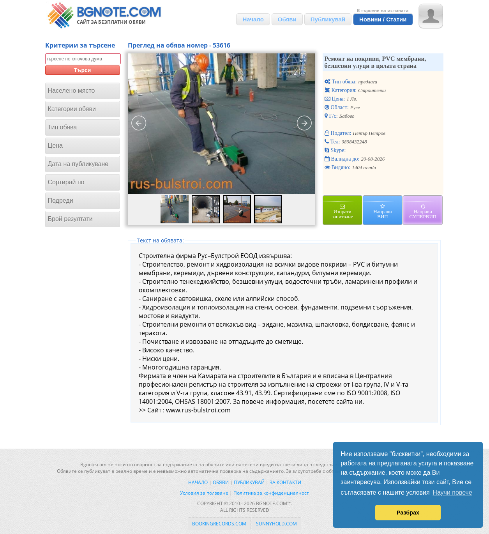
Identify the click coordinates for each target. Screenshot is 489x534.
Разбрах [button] (408, 512)
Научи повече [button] (452, 492)
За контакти (285, 482)
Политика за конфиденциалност (271, 493)
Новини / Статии (383, 19)
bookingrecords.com (219, 523)
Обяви (287, 19)
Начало (252, 19)
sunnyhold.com (276, 523)
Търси (82, 70)
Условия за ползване (204, 493)
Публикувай (328, 19)
